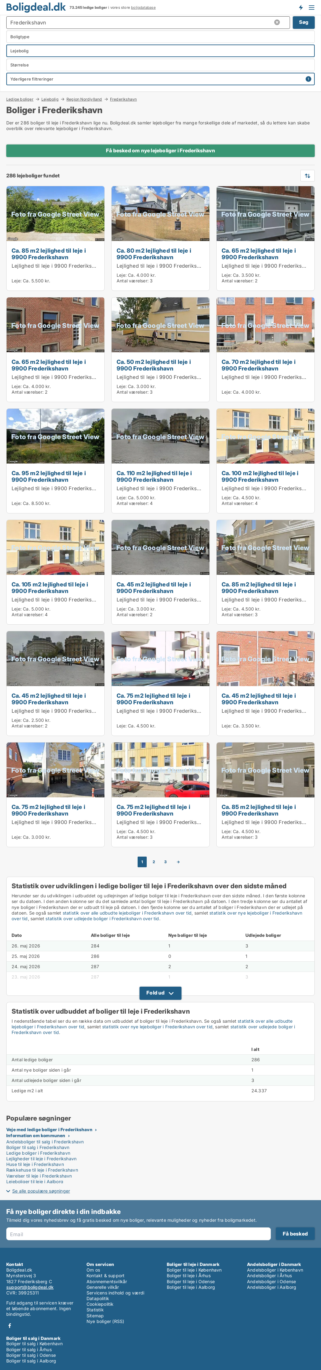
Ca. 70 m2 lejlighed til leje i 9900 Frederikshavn (259, 365)
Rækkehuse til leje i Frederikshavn (42, 1170)
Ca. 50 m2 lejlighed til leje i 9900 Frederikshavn (154, 365)
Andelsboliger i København (275, 1270)
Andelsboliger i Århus (269, 1275)
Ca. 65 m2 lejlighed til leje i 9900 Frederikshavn (259, 253)
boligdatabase (143, 7)
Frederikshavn (123, 99)
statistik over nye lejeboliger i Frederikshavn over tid (157, 1026)
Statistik (95, 1309)
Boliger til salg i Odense (31, 1355)
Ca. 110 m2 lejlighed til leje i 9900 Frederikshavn (154, 476)
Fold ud (155, 992)
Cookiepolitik (100, 1304)
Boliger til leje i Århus (189, 1275)
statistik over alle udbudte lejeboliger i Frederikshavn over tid (127, 913)
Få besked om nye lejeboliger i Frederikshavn (160, 150)
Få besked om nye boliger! (301, 7)
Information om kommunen (36, 1135)
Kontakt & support (105, 1275)
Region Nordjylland (84, 99)
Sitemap (95, 1315)
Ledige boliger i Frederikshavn (38, 1153)
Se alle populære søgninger (41, 1191)
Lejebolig (50, 99)
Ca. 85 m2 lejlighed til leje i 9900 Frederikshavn (49, 253)
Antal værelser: (133, 280)
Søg (303, 22)
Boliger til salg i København (34, 1343)
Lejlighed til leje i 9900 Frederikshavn (58, 266)
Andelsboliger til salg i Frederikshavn (45, 1141)
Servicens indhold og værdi (115, 1292)
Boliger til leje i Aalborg (191, 1287)
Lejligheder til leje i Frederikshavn (41, 1158)
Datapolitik (98, 1298)
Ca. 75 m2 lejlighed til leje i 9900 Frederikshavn (153, 699)
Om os (93, 1270)
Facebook (9, 1326)
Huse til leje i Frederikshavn (35, 1164)
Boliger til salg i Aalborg (31, 1360)
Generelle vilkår (103, 1287)
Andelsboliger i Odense (271, 1281)
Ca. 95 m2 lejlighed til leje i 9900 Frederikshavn (49, 476)
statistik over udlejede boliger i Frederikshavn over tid (102, 918)
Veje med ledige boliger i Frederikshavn (49, 1129)
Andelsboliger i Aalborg (272, 1287)
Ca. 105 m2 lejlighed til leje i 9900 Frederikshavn (50, 587)
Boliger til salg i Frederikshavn (37, 1147)
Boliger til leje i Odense (191, 1281)
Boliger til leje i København (194, 1270)
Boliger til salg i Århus (29, 1349)
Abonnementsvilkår (107, 1281)
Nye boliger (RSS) (105, 1321)
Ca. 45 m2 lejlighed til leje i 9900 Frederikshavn (154, 587)
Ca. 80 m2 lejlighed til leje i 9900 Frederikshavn (154, 253)
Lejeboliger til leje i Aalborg (34, 1181)
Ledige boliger (20, 99)
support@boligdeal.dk (30, 1287)
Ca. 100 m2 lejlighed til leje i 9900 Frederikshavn (260, 476)
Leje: (17, 280)
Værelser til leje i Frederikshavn (39, 1175)
